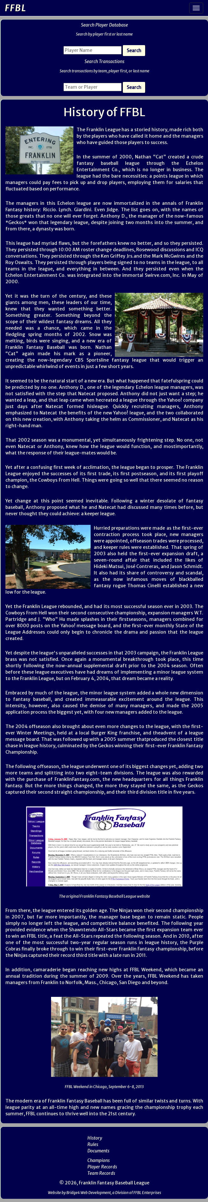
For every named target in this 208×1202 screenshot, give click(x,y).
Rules (92, 1144)
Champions (98, 1160)
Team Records (101, 1173)
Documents (98, 1151)
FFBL (15, 8)
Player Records (102, 1167)
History (94, 1138)
